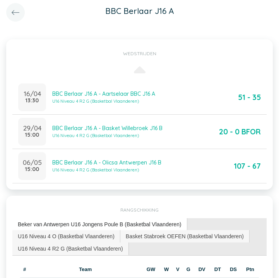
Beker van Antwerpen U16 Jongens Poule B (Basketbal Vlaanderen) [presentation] (99, 224)
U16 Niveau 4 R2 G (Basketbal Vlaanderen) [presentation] (70, 249)
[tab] (99, 224)
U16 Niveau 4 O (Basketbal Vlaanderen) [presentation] (66, 236)
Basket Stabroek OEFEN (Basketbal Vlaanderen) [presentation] (185, 236)
